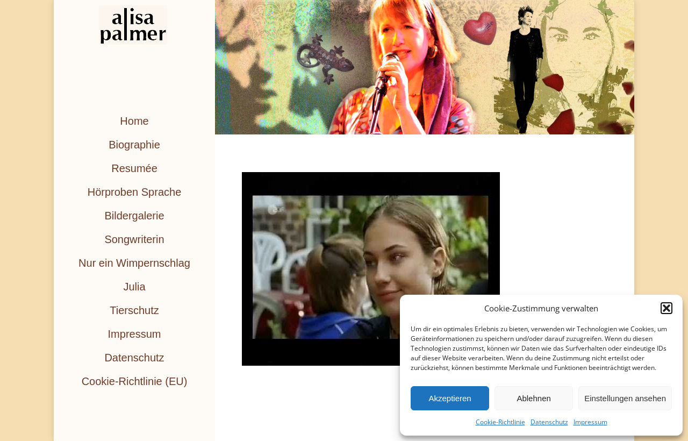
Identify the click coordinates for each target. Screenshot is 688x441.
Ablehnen (533, 398)
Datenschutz (549, 421)
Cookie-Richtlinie (500, 421)
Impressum (590, 421)
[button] (666, 308)
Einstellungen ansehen (625, 398)
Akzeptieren (449, 398)
